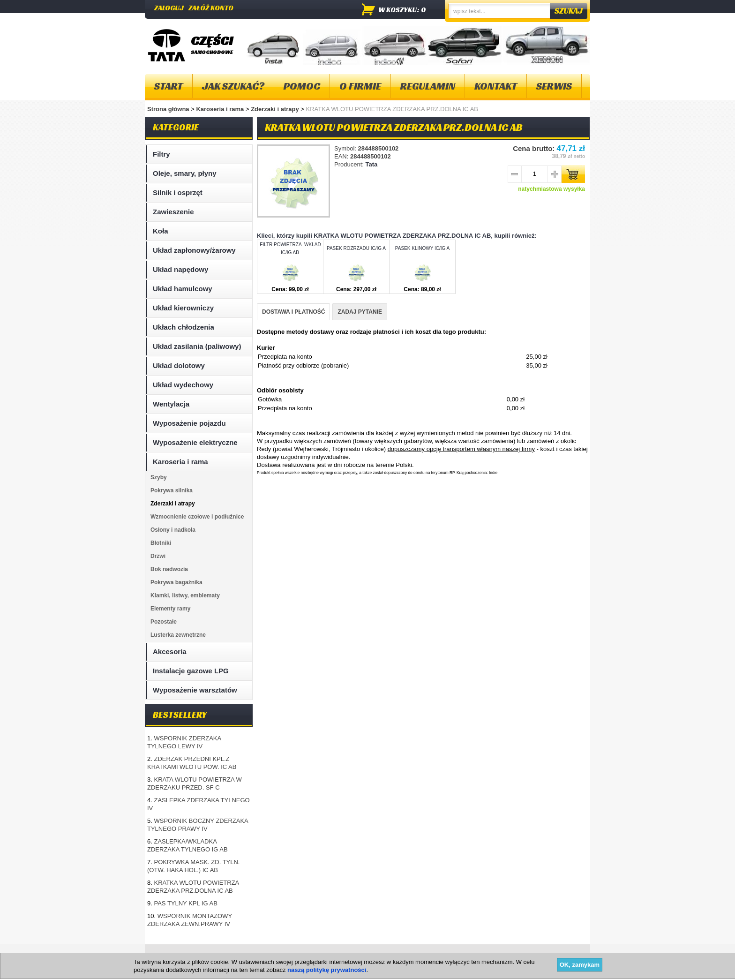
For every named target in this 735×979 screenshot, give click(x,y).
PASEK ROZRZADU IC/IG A (356, 248)
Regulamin (427, 86)
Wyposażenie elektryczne (195, 442)
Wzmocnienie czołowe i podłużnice (197, 516)
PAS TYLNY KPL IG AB (185, 903)
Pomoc (302, 86)
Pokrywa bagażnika (176, 582)
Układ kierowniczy (183, 308)
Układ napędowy (180, 269)
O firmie (360, 86)
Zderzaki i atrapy (275, 109)
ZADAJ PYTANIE (360, 312)
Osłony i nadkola (172, 530)
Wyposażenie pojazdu (189, 423)
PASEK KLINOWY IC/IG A (422, 248)
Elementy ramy (170, 608)
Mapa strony (168, 955)
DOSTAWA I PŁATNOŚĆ (293, 312)
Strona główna (168, 109)
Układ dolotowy (179, 365)
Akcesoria (170, 651)
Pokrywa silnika (171, 490)
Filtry (161, 154)
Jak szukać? (233, 86)
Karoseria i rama (221, 109)
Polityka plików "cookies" (287, 955)
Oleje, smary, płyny (185, 173)
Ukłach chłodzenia (183, 327)
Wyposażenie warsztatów (195, 690)
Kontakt (495, 86)
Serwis (554, 86)
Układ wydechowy (183, 385)
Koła (160, 231)
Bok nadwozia (169, 569)
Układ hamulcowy (182, 289)
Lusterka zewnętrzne (178, 635)
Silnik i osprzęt (177, 192)
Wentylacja (171, 404)
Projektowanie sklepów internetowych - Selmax (536, 971)
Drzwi (157, 556)
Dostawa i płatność (358, 955)
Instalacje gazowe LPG (191, 671)
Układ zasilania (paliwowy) (197, 346)
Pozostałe (163, 621)
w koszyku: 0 (402, 9)
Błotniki (160, 543)
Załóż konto (210, 7)
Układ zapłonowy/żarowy (194, 250)
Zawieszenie (173, 212)
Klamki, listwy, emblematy (185, 595)
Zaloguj (169, 7)
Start (168, 86)
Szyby (158, 477)
